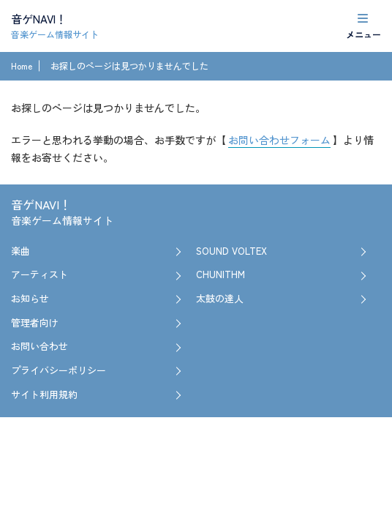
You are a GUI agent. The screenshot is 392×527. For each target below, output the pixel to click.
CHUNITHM (220, 274)
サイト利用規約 (44, 394)
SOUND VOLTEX (231, 251)
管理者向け (35, 322)
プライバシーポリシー (58, 370)
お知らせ (30, 298)
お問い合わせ (39, 346)
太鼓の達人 (220, 298)
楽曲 (20, 251)
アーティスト (39, 274)
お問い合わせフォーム (279, 139)
